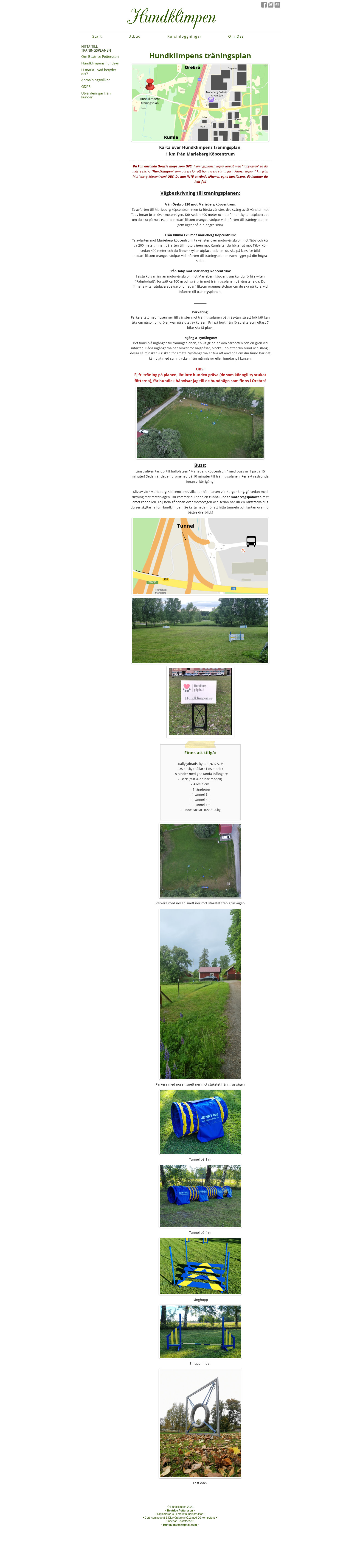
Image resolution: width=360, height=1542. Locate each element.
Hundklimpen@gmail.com (180, 1524)
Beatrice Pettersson (180, 1510)
